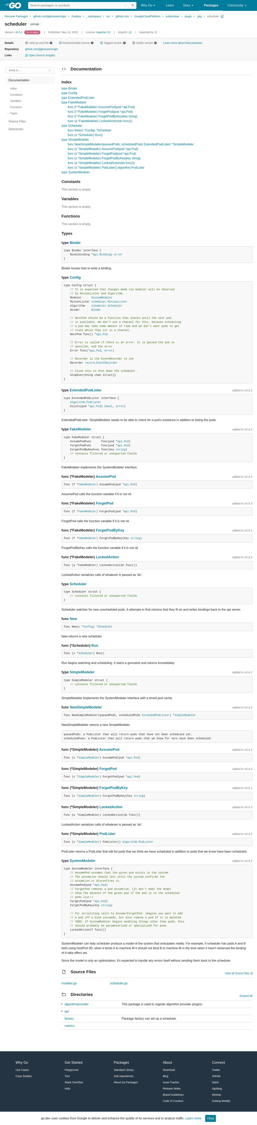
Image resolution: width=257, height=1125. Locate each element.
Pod (105, 334)
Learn (170, 5)
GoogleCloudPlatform (147, 16)
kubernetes (172, 16)
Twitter (216, 1069)
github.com (122, 16)
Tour (67, 1076)
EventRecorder (106, 362)
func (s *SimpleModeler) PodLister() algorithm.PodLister (106, 167)
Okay (210, 1118)
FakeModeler (80, 429)
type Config (69, 93)
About (167, 1062)
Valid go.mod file (39, 42)
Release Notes (172, 1088)
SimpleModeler (82, 672)
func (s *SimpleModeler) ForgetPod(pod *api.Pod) (102, 153)
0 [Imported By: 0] (148, 32)
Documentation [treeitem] (19, 80)
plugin (188, 16)
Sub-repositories (124, 1076)
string (121, 449)
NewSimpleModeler (86, 707)
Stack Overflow (74, 1082)
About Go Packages (126, 1082)
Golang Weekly (221, 1100)
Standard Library (124, 1069)
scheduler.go (119, 983)
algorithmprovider (77, 1004)
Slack (215, 1082)
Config (75, 277)
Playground (71, 1069)
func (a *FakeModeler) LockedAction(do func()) (100, 121)
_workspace (94, 16)
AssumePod (106, 476)
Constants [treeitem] (16, 94)
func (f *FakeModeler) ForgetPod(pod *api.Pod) (100, 111)
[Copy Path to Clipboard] (222, 16)
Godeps (76, 16)
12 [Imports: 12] (125, 32)
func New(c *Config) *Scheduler (89, 130)
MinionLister (117, 301)
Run (94, 645)
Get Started (73, 1062)
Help (67, 1088)
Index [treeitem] (13, 88)
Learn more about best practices (182, 42)
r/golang (217, 1088)
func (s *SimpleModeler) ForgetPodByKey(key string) (104, 158)
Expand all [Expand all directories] (246, 995)
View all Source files (237, 973)
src (108, 16)
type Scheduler (72, 125)
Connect (218, 1062)
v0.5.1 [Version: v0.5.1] (14, 32)
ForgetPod (104, 503)
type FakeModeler (74, 102)
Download (169, 1069)
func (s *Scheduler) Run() (85, 135)
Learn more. (193, 1118)
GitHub (216, 1076)
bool (109, 406)
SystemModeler (101, 297)
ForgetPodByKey (110, 530)
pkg (199, 16)
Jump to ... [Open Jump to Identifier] (15, 70)
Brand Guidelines (173, 1094)
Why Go (149, 5)
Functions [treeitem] (16, 107)
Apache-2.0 (103, 32)
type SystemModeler (76, 172)
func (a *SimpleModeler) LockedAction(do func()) (101, 163)
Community (238, 5)
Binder (75, 243)
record (90, 362)
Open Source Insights (40, 55)
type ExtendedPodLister (78, 97)
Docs (189, 5)
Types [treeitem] (13, 113)
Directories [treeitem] (16, 129)
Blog (165, 1076)
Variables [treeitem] (15, 100)
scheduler (213, 16)
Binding (105, 254)
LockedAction (107, 557)
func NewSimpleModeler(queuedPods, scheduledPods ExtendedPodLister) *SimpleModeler (131, 144)
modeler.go (69, 983)
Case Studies (24, 1076)
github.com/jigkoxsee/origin (49, 16)
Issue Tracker (171, 1082)
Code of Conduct (173, 1100)
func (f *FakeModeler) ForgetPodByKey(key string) (102, 116)
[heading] (16, 5)
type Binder (69, 88)
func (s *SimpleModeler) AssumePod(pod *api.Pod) (103, 149)
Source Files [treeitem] (17, 121)
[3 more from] (62, 1011)
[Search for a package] (79, 5)
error (118, 254)
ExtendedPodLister (86, 390)
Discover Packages (16, 16)
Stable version (144, 42)
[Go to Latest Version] (32, 32)
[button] (26, 42)
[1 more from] (62, 1004)
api (95, 254)
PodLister (93, 402)
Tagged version (113, 42)
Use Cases (22, 1069)
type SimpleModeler (75, 139)
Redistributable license (76, 42)
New (73, 619)
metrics (70, 1025)
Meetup (216, 1094)
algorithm (77, 402)
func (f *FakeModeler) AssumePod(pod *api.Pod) (101, 107)
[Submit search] (132, 5)
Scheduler (115, 305)
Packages (211, 5)
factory (69, 1018)
